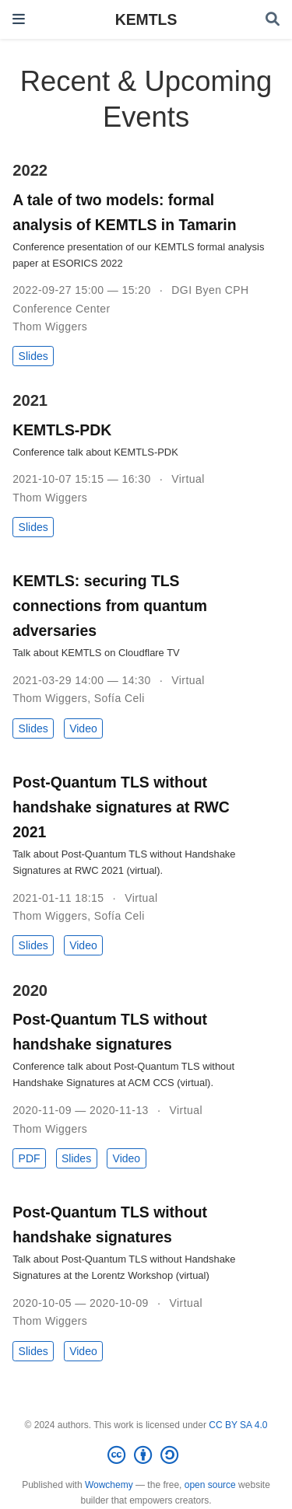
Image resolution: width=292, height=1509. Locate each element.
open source (210, 1484)
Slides (33, 356)
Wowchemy (109, 1484)
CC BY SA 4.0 (238, 1425)
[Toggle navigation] (18, 19)
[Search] (273, 20)
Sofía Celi (119, 698)
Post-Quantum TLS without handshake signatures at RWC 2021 (121, 807)
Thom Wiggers (49, 326)
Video (83, 728)
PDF (29, 1158)
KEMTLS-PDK (61, 429)
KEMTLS (146, 19)
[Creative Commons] (146, 1455)
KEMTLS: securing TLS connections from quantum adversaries (109, 605)
